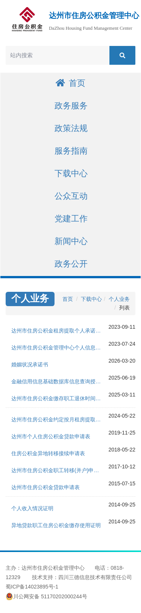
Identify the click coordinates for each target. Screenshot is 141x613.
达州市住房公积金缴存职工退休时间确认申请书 (59, 398)
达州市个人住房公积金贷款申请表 (50, 436)
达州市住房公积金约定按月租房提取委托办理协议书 (59, 419)
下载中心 (91, 299)
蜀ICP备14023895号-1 (32, 587)
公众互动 (71, 196)
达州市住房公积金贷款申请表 (45, 487)
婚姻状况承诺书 (29, 364)
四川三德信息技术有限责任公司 (95, 577)
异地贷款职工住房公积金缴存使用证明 (56, 525)
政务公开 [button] (71, 263)
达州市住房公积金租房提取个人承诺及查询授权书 (59, 331)
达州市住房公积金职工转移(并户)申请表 (57, 470)
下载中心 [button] (71, 173)
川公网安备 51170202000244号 (46, 596)
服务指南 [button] (71, 151)
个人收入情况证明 (32, 508)
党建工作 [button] (71, 218)
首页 (70, 83)
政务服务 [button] (71, 105)
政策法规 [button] (71, 128)
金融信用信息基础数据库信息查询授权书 (58, 381)
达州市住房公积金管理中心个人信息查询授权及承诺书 (59, 348)
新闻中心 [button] (71, 241)
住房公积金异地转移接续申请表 (48, 453)
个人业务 (119, 299)
